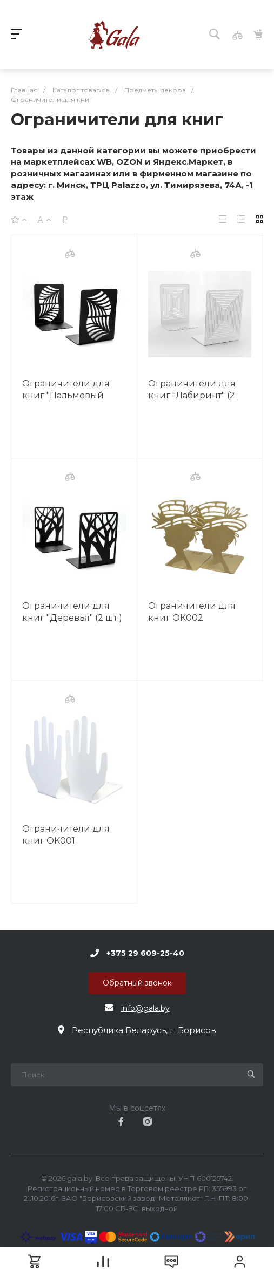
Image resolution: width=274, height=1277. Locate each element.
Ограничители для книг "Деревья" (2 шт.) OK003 (72, 618)
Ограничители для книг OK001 (66, 835)
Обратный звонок (137, 983)
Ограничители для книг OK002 (192, 612)
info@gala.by (145, 1008)
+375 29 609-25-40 (145, 953)
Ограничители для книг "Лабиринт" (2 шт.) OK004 (192, 395)
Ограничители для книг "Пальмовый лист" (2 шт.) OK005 (66, 395)
